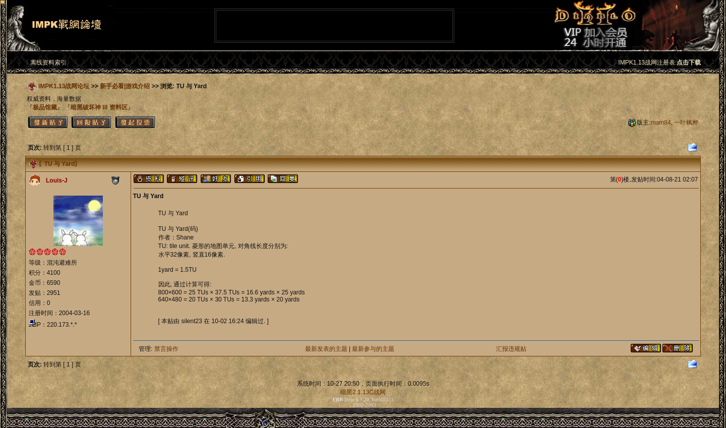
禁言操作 (166, 348)
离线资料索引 (48, 62)
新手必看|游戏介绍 (125, 86)
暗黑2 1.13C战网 (363, 392)
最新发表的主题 (326, 348)
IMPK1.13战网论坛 (63, 86)
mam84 (661, 122)
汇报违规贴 (511, 348)
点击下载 (689, 62)
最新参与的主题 (373, 348)
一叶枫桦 (686, 122)
